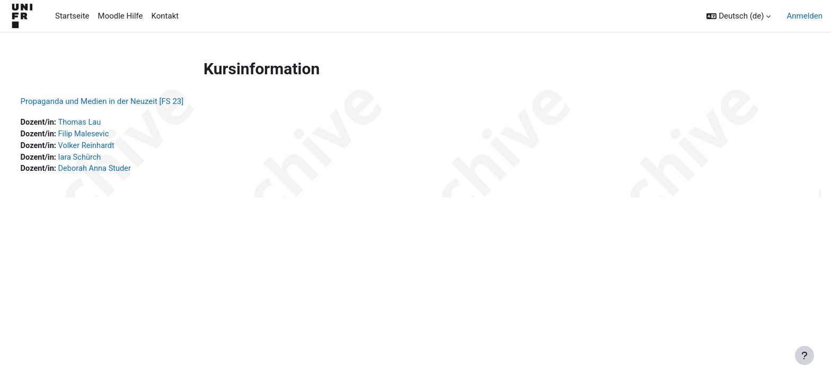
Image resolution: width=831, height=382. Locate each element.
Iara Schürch (101, 158)
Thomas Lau (101, 122)
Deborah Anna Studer (116, 170)
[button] (738, 16)
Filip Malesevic (105, 135)
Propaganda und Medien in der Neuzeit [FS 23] (122, 101)
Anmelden (804, 16)
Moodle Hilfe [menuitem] (120, 16)
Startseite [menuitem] (72, 16)
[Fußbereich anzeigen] (804, 355)
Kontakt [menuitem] (165, 16)
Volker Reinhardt (108, 146)
